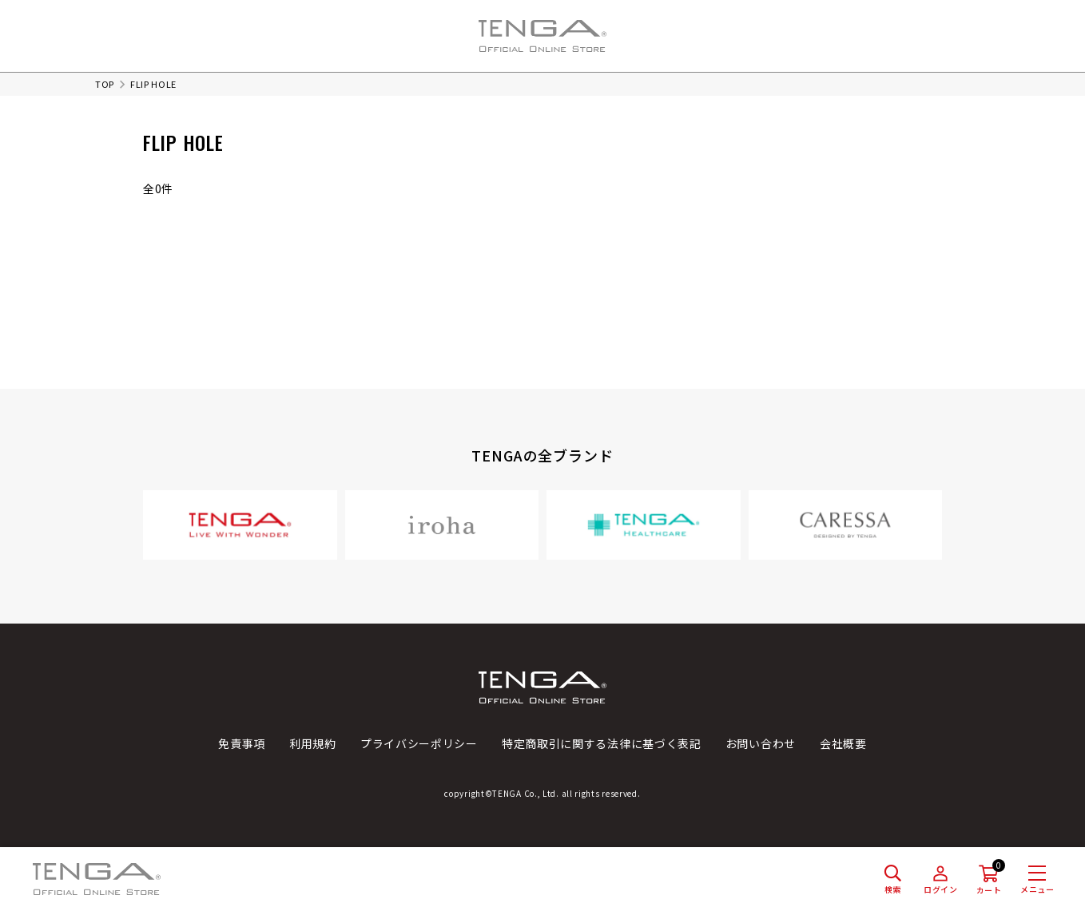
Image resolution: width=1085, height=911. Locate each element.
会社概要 (843, 743)
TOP (104, 83)
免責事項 (241, 743)
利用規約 (312, 743)
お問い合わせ (760, 743)
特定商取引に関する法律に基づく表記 (601, 743)
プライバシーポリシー (419, 743)
